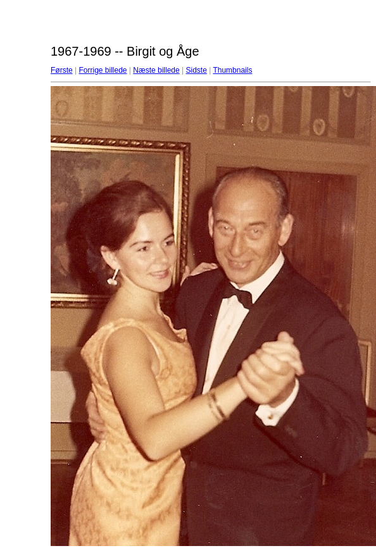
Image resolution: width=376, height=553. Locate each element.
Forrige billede (102, 70)
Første (62, 70)
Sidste (195, 70)
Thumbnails (232, 70)
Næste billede (156, 70)
